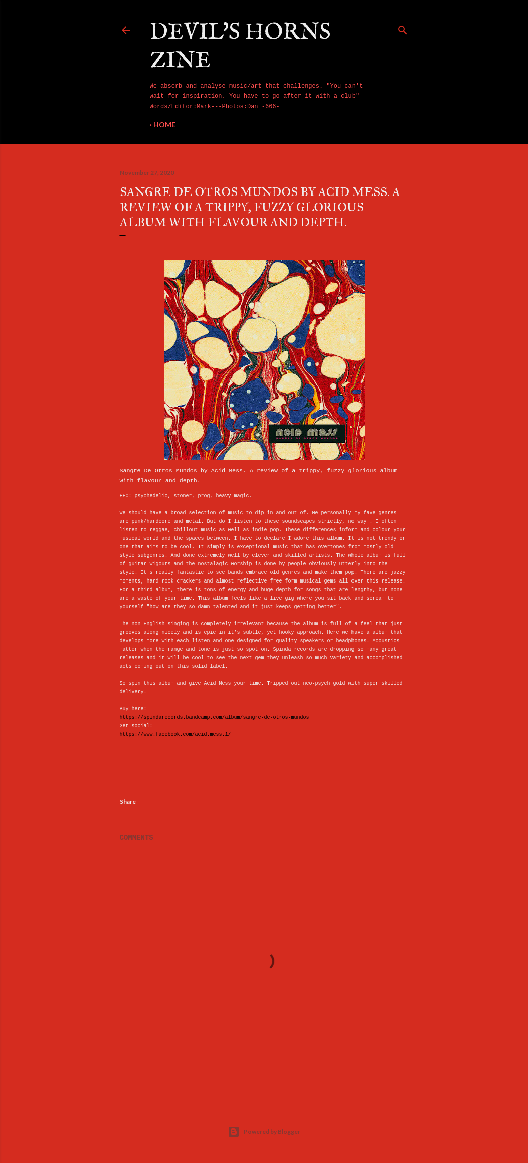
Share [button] (128, 801)
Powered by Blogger (264, 1132)
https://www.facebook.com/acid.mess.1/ (175, 734)
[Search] (403, 28)
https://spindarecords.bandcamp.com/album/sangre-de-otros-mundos (214, 717)
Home (164, 124)
